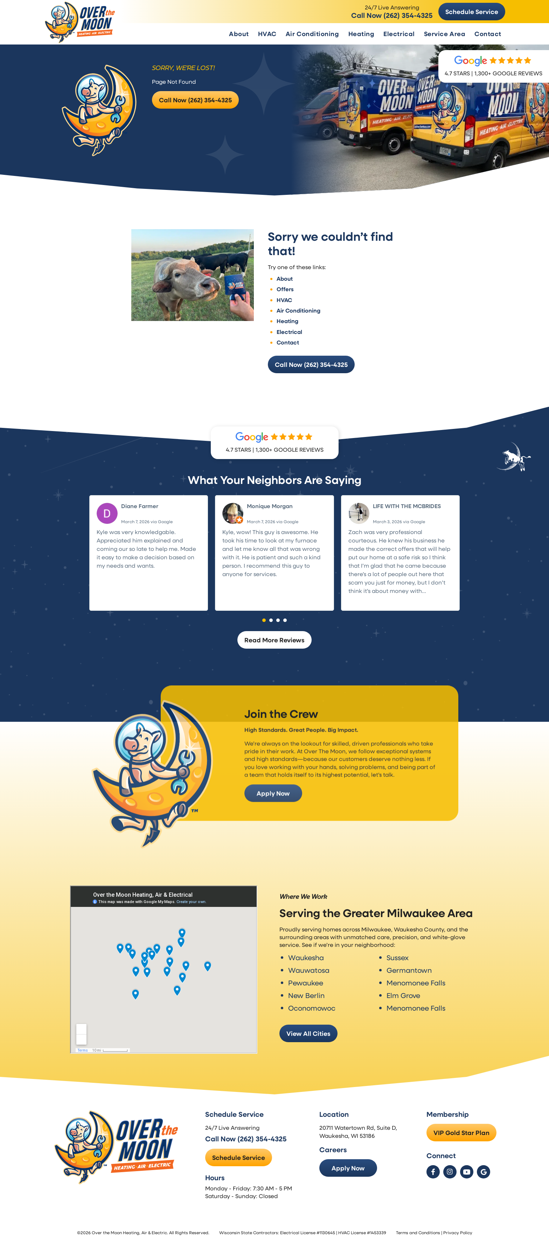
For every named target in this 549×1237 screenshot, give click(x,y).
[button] (264, 615)
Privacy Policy (457, 1228)
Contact (487, 33)
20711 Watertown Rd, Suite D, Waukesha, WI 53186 (359, 1127)
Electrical (399, 33)
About (239, 33)
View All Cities (308, 1027)
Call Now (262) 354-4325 (392, 15)
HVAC (267, 33)
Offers (285, 284)
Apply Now (272, 804)
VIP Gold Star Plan (461, 1129)
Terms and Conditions (418, 1228)
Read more (363, 594)
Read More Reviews (274, 634)
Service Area (444, 33)
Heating (361, 33)
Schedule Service (471, 11)
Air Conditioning (312, 33)
